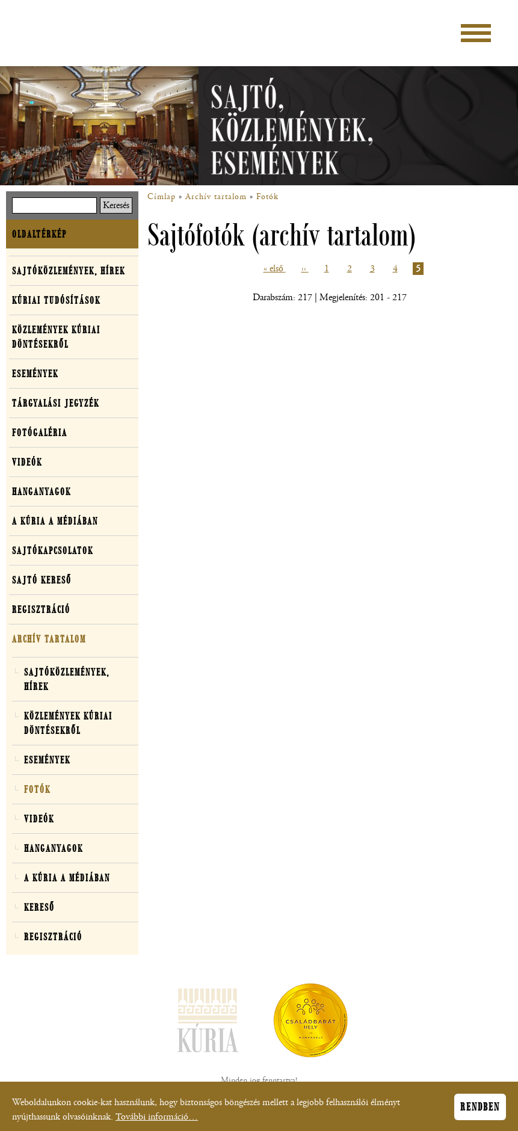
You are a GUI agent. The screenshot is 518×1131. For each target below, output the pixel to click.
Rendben (480, 1110)
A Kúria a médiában (55, 521)
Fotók (267, 196)
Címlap (161, 196)
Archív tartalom (216, 196)
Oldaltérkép (39, 234)
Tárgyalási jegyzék (55, 403)
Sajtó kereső (42, 580)
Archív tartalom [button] (49, 639)
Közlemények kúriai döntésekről (56, 337)
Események (35, 373)
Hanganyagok (41, 491)
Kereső (39, 907)
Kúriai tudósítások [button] (56, 300)
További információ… (157, 1120)
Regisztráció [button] (41, 609)
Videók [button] (27, 462)
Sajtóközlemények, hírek (68, 270)
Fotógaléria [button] (39, 432)
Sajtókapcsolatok (52, 550)
